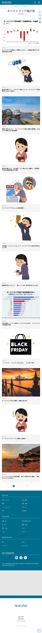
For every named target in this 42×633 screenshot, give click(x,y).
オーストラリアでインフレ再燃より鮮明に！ (14, 438)
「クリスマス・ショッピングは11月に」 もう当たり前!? (18, 362)
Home (16, 6)
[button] (35, 2)
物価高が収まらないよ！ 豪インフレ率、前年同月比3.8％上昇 (20, 285)
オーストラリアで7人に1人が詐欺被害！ (13, 208)
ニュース (5, 495)
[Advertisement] (21, 583)
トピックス (5, 516)
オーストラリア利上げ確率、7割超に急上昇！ (15, 400)
